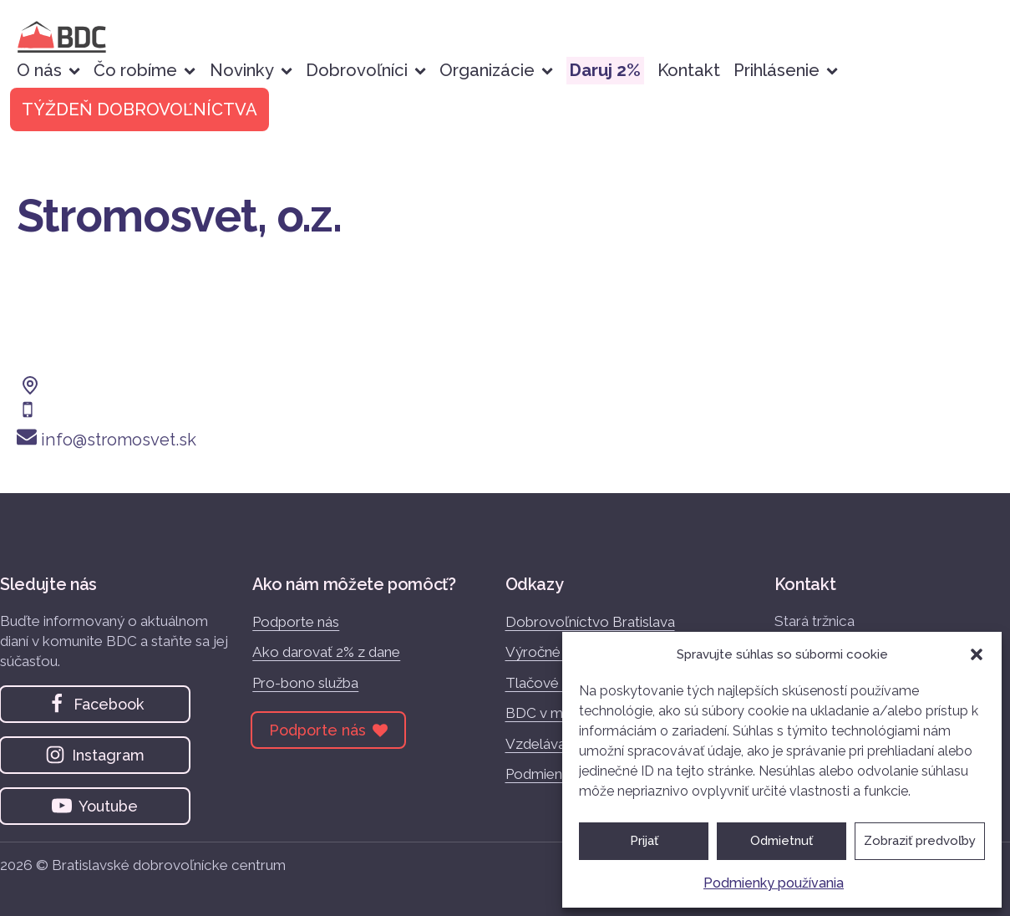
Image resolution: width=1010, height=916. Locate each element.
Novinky (251, 70)
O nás (48, 70)
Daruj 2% (605, 70)
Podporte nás (295, 621)
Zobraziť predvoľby (920, 840)
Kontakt (688, 70)
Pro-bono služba (305, 682)
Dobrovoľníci (366, 70)
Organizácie (496, 70)
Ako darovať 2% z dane (326, 652)
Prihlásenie (785, 70)
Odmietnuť (781, 840)
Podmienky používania (773, 883)
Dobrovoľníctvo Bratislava (590, 621)
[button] (976, 654)
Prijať (644, 840)
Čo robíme (144, 70)
